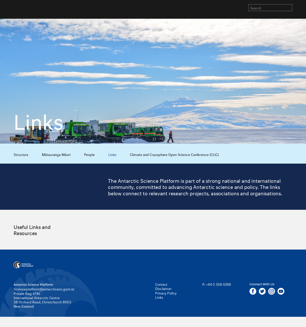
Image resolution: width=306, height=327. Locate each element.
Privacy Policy (166, 292)
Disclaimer (163, 288)
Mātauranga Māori (56, 154)
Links (112, 154)
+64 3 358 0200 (218, 284)
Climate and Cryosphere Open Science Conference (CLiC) (174, 154)
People (89, 154)
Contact (161, 284)
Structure (21, 154)
